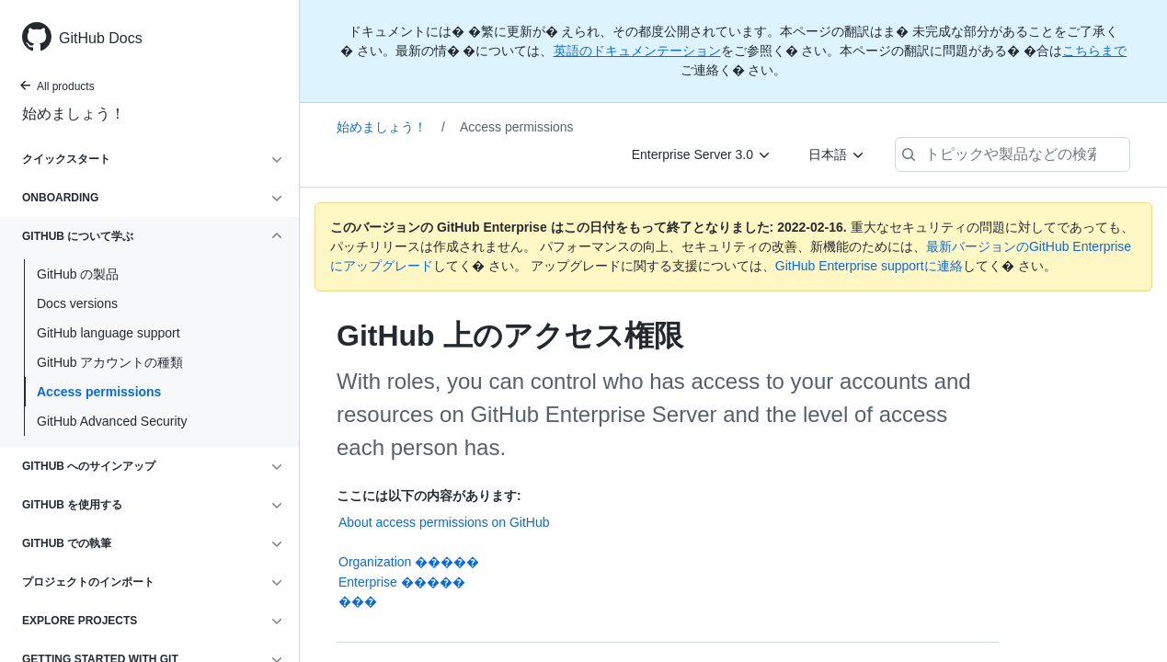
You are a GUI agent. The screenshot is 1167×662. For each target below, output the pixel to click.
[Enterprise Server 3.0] (701, 154)
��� (357, 601)
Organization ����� (408, 561)
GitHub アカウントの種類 (110, 362)
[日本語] (837, 154)
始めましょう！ (73, 113)
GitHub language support (108, 332)
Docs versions (77, 303)
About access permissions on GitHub (444, 522)
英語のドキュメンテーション (637, 50)
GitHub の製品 (78, 274)
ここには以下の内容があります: (429, 495)
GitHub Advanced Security (112, 421)
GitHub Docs (101, 38)
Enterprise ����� (401, 582)
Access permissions (99, 391)
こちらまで (1094, 50)
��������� (667, 543)
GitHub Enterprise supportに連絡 (869, 265)
